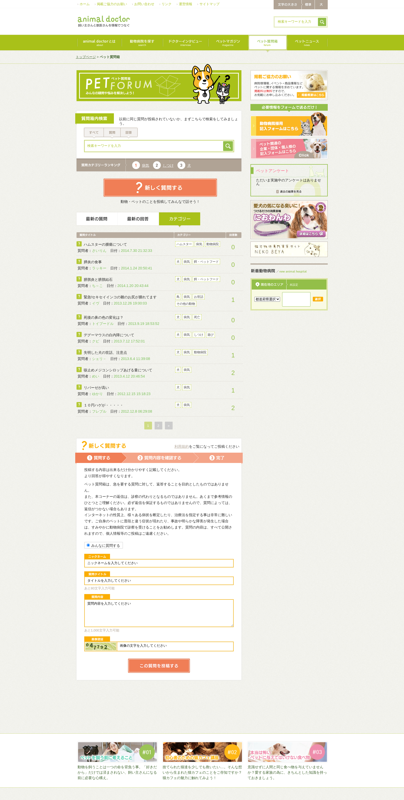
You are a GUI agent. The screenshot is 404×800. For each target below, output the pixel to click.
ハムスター (184, 244)
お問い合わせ (144, 4)
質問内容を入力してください (159, 613)
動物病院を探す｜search (142, 44)
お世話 (198, 297)
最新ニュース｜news (307, 44)
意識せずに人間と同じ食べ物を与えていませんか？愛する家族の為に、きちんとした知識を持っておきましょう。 (287, 772)
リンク (167, 4)
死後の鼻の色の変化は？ (103, 317)
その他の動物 (185, 304)
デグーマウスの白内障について (109, 335)
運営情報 (185, 4)
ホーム (85, 4)
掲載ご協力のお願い (112, 4)
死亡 (197, 317)
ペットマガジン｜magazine (228, 44)
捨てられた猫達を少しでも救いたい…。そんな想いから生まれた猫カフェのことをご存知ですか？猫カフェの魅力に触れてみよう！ (202, 772)
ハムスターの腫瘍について (105, 244)
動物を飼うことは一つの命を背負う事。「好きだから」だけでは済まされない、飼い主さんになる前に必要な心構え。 (117, 772)
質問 (112, 133)
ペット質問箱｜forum (267, 44)
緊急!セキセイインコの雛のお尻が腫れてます (120, 297)
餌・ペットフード (206, 261)
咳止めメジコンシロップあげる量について (118, 370)
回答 (129, 133)
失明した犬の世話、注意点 (105, 352)
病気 (145, 165)
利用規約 (181, 446)
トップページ (86, 57)
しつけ (168, 165)
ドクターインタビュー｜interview (185, 44)
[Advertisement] (206, 21)
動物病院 (212, 244)
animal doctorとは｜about (99, 44)
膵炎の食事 (93, 262)
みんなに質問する (103, 545)
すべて (93, 133)
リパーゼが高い (96, 388)
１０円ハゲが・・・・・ (103, 405)
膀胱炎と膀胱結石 (98, 279)
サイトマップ (209, 4)
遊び (210, 335)
